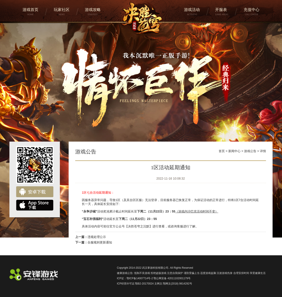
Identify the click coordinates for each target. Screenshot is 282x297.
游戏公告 (250, 151)
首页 (222, 151)
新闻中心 (234, 151)
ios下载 (35, 205)
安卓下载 (35, 191)
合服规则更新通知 (99, 242)
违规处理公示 (96, 237)
